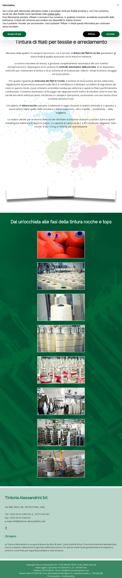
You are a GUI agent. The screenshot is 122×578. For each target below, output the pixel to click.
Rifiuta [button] (91, 34)
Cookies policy (68, 576)
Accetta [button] (110, 34)
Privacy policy (53, 576)
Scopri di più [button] (14, 34)
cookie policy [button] (53, 14)
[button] (117, 5)
